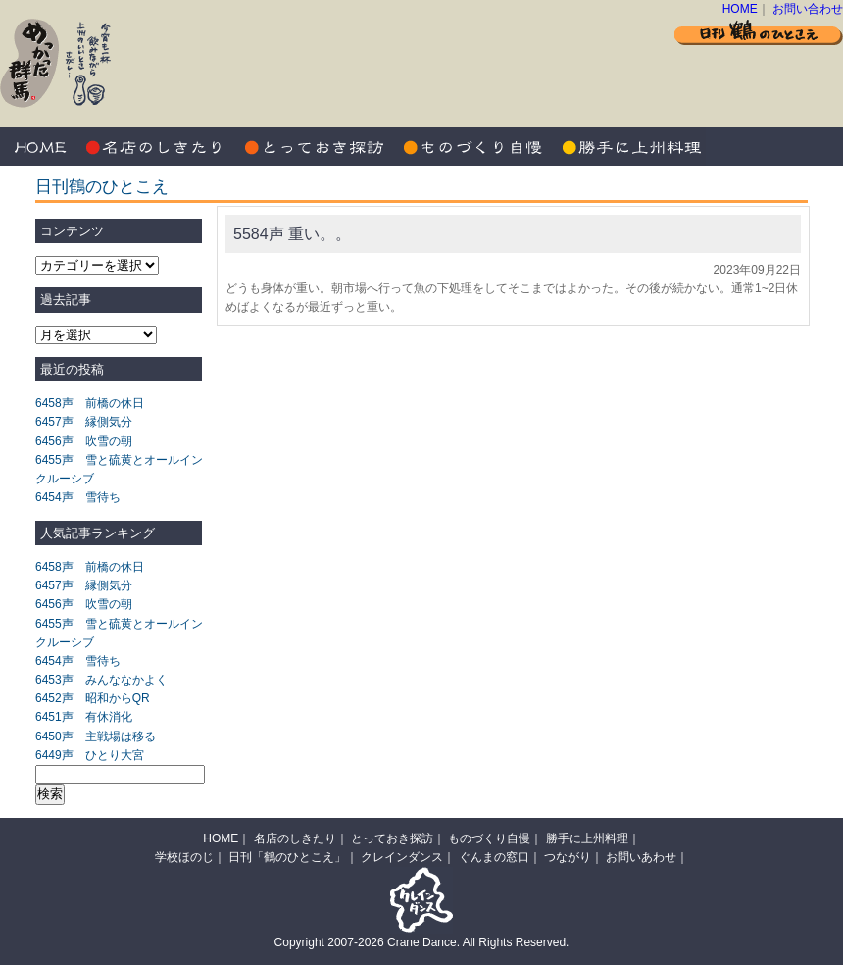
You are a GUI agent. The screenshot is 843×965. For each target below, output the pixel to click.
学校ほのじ (184, 857)
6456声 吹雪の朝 (83, 441)
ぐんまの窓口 (494, 857)
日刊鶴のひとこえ (102, 187)
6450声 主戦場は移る (95, 736)
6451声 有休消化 (83, 717)
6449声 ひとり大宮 (89, 755)
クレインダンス (402, 857)
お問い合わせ (807, 9)
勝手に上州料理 (627, 146)
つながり (567, 857)
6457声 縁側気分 (83, 422)
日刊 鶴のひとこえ (758, 32)
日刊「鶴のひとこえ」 (287, 857)
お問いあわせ (641, 857)
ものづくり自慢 (470, 146)
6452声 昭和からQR (92, 698)
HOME (740, 9)
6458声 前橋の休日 (89, 403)
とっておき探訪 (313, 146)
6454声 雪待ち (78, 497)
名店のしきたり (156, 146)
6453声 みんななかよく (101, 679)
